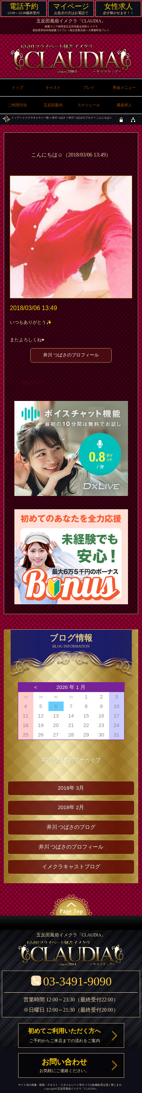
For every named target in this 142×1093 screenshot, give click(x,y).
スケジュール (88, 105)
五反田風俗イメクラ (69, 1088)
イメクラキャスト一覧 (35, 117)
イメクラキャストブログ (71, 867)
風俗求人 (124, 105)
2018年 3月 (71, 788)
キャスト (53, 88)
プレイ (88, 88)
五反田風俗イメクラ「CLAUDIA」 (71, 21)
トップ (15, 117)
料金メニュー (124, 88)
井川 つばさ (59, 117)
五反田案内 (53, 105)
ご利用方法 (17, 105)
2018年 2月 (71, 807)
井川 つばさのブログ (81, 117)
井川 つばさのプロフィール (71, 355)
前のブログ (33, 383)
